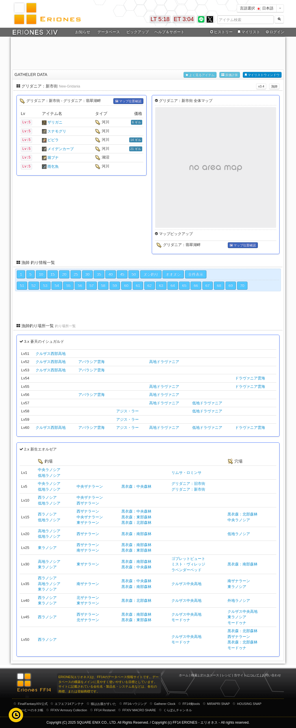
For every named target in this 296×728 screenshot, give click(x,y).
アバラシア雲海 (91, 362)
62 (149, 285)
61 (138, 285)
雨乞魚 (53, 166)
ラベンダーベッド (186, 570)
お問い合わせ (271, 675)
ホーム (183, 675)
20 (64, 274)
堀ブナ (53, 157)
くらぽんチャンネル (177, 710)
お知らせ (82, 32)
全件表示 (195, 274)
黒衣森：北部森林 (136, 522)
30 (87, 274)
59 (115, 285)
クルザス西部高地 (51, 353)
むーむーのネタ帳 (30, 710)
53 (45, 285)
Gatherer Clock (164, 703)
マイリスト (248, 32)
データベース (108, 32)
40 (110, 274)
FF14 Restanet (104, 710)
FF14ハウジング (135, 703)
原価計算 (229, 75)
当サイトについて (246, 675)
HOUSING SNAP (249, 703)
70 (242, 285)
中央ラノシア (49, 470)
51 (22, 285)
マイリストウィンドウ (262, 75)
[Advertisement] (148, 52)
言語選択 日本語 (256, 8)
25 (76, 274)
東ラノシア (47, 547)
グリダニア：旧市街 (188, 483)
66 (196, 285)
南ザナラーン (88, 550)
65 (184, 285)
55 (68, 285)
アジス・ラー (127, 411)
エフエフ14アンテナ (69, 703)
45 (122, 274)
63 (161, 285)
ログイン (274, 32)
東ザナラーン (88, 522)
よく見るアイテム (200, 75)
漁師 (274, 86)
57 (92, 285)
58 (103, 285)
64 (173, 285)
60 (126, 285)
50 (134, 274)
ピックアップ (137, 32)
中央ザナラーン (90, 486)
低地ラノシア (49, 475)
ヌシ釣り (150, 274)
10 (41, 274)
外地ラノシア (238, 600)
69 (231, 285)
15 (53, 274)
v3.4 (261, 86)
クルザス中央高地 (186, 584)
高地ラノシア (49, 531)
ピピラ (53, 140)
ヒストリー (220, 32)
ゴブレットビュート (188, 558)
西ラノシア (47, 497)
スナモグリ (56, 131)
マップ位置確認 (128, 101)
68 (219, 285)
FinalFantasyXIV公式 (33, 703)
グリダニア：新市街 (188, 489)
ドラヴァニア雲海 (250, 378)
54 (57, 285)
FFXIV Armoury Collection (69, 710)
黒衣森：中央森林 (136, 486)
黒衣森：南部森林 (136, 534)
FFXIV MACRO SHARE (139, 710)
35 (99, 274)
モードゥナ (180, 620)
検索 (194, 675)
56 (80, 285)
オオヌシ (173, 274)
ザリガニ (54, 122)
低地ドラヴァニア (207, 403)
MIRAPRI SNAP (218, 703)
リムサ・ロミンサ (186, 472)
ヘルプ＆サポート (169, 32)
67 (208, 285)
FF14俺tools (191, 703)
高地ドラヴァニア (164, 362)
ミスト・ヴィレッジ (188, 564)
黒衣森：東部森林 (136, 517)
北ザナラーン (88, 597)
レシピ (226, 675)
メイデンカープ (60, 149)
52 (34, 285)
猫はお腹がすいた (103, 703)
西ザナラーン (88, 503)
